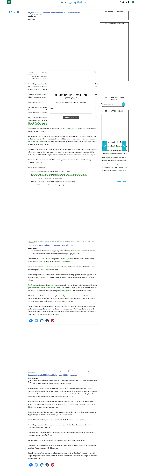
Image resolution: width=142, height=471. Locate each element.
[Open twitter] (14, 12)
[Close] (94, 71)
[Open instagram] (17, 12)
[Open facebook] (10, 12)
